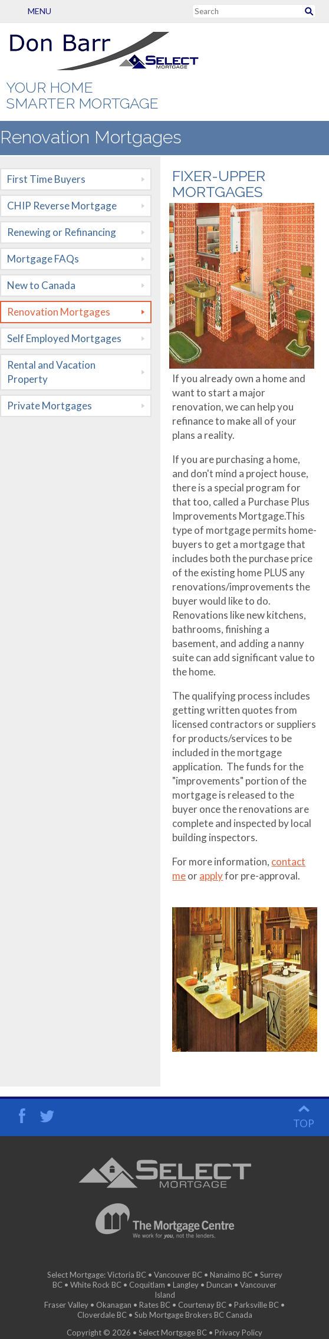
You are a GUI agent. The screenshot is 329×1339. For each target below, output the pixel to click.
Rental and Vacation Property (51, 372)
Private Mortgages (49, 405)
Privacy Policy (238, 1323)
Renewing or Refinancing (61, 232)
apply (211, 875)
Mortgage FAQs (43, 258)
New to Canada (41, 285)
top (303, 1114)
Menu (20, 10)
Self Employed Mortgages (64, 338)
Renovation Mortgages (58, 312)
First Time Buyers (46, 179)
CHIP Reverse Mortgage (62, 205)
